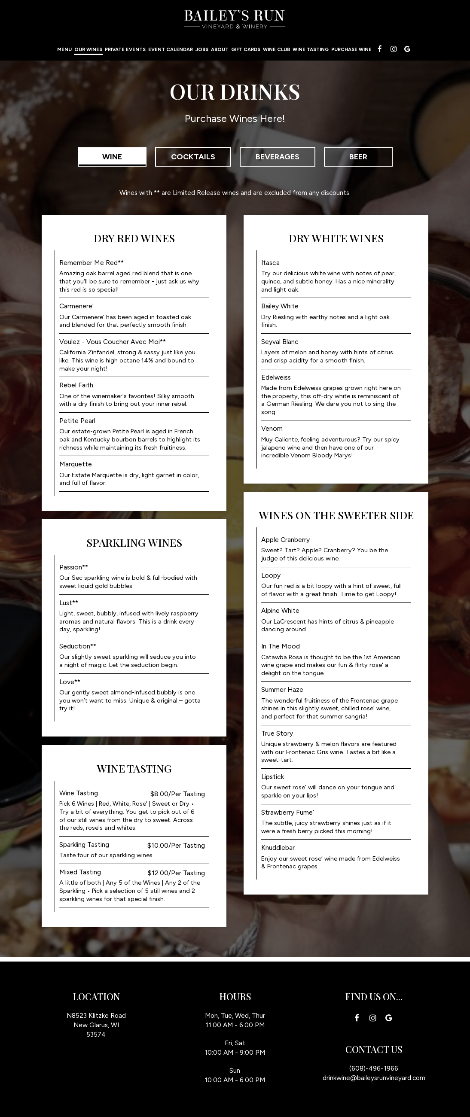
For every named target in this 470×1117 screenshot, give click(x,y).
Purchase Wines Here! (235, 118)
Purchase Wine (351, 49)
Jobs (201, 49)
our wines (88, 49)
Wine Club (276, 49)
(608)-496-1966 (373, 1068)
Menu (64, 49)
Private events (125, 49)
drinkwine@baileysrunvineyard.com (374, 1078)
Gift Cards (245, 49)
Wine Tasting (311, 49)
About (220, 49)
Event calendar (170, 49)
